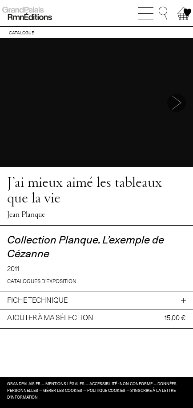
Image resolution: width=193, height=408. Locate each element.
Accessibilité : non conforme (121, 384)
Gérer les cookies (62, 390)
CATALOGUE (21, 32)
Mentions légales (64, 384)
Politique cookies (106, 390)
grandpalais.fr (23, 384)
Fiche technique (37, 300)
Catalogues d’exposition (41, 281)
